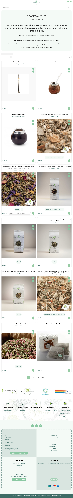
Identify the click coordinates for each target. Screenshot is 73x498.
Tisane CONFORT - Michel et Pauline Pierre (54, 275)
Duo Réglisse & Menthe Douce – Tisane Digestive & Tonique (18, 271)
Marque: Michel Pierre (7, 54)
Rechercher (69, 7)
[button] (19, 453)
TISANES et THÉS (19, 326)
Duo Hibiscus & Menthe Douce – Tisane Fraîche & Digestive (54, 166)
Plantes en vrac (54, 116)
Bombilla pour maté (18, 62)
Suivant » (43, 377)
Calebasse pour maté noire (18, 114)
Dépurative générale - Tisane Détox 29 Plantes (54, 114)
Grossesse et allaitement (18, 170)
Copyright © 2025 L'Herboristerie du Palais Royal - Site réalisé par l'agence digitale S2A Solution (36, 495)
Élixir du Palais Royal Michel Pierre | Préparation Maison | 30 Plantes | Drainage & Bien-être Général (54, 272)
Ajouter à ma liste (33, 69)
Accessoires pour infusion (18, 64)
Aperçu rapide (33, 71)
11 (38, 377)
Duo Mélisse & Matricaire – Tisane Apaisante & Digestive (18, 219)
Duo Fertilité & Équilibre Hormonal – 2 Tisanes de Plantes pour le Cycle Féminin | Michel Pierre (18, 167)
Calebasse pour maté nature (54, 62)
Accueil (54, 222)
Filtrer (3, 57)
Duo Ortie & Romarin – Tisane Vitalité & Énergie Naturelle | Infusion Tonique (54, 219)
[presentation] (49, 474)
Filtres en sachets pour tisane (54, 324)
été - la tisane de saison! (18, 324)
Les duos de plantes (54, 168)
